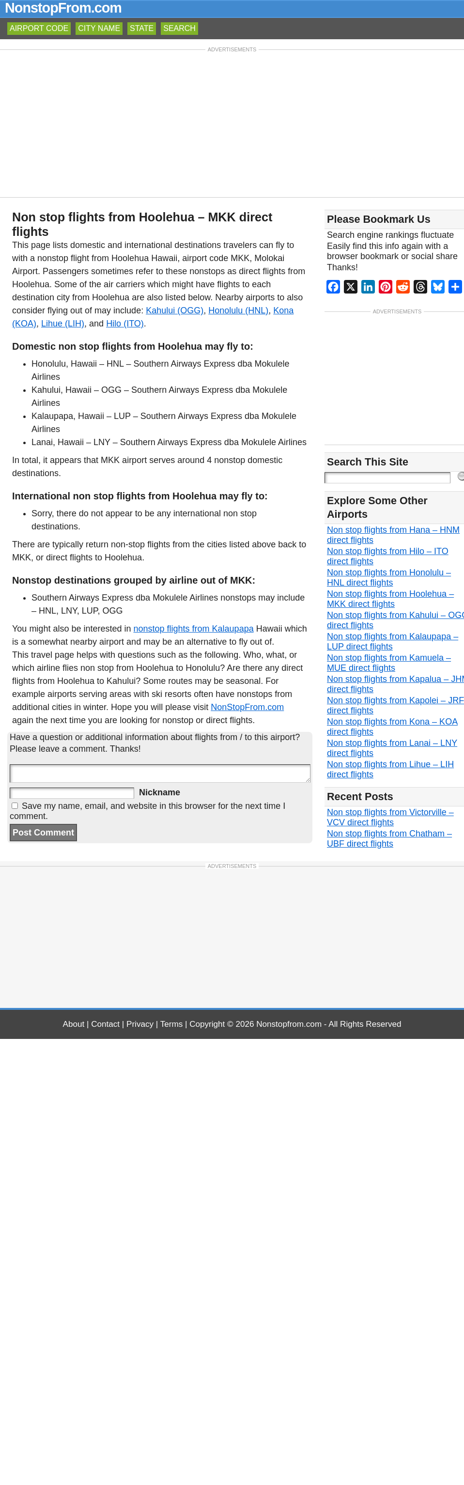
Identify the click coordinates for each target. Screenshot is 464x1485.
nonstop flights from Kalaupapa (194, 629)
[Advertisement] (232, 122)
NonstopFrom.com (63, 7)
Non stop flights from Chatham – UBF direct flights (389, 839)
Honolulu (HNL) (238, 310)
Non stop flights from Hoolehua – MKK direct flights (390, 599)
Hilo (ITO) (125, 323)
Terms (171, 1024)
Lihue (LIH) (62, 323)
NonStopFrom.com (247, 707)
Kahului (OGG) (174, 310)
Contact (105, 1024)
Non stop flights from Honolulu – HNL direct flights (389, 578)
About (74, 1024)
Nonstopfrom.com (289, 1024)
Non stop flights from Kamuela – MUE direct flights (389, 663)
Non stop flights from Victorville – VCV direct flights (390, 817)
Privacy (140, 1024)
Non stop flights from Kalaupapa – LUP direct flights (392, 641)
